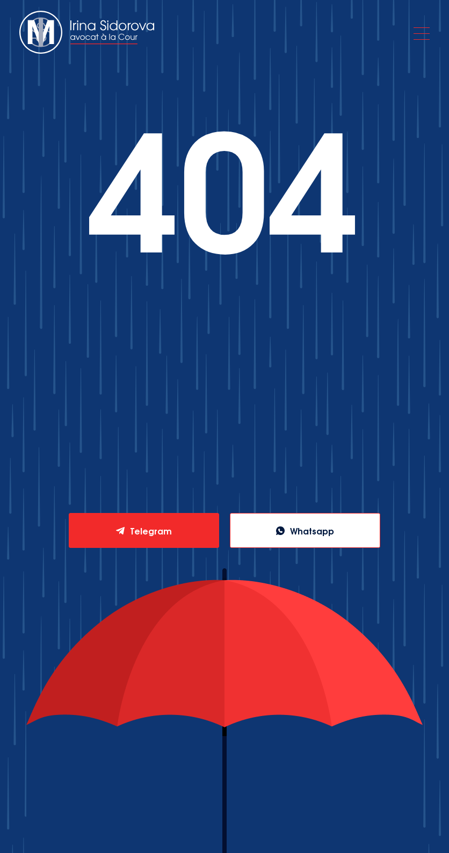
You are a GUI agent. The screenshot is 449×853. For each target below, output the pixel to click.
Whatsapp (312, 530)
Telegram (151, 530)
